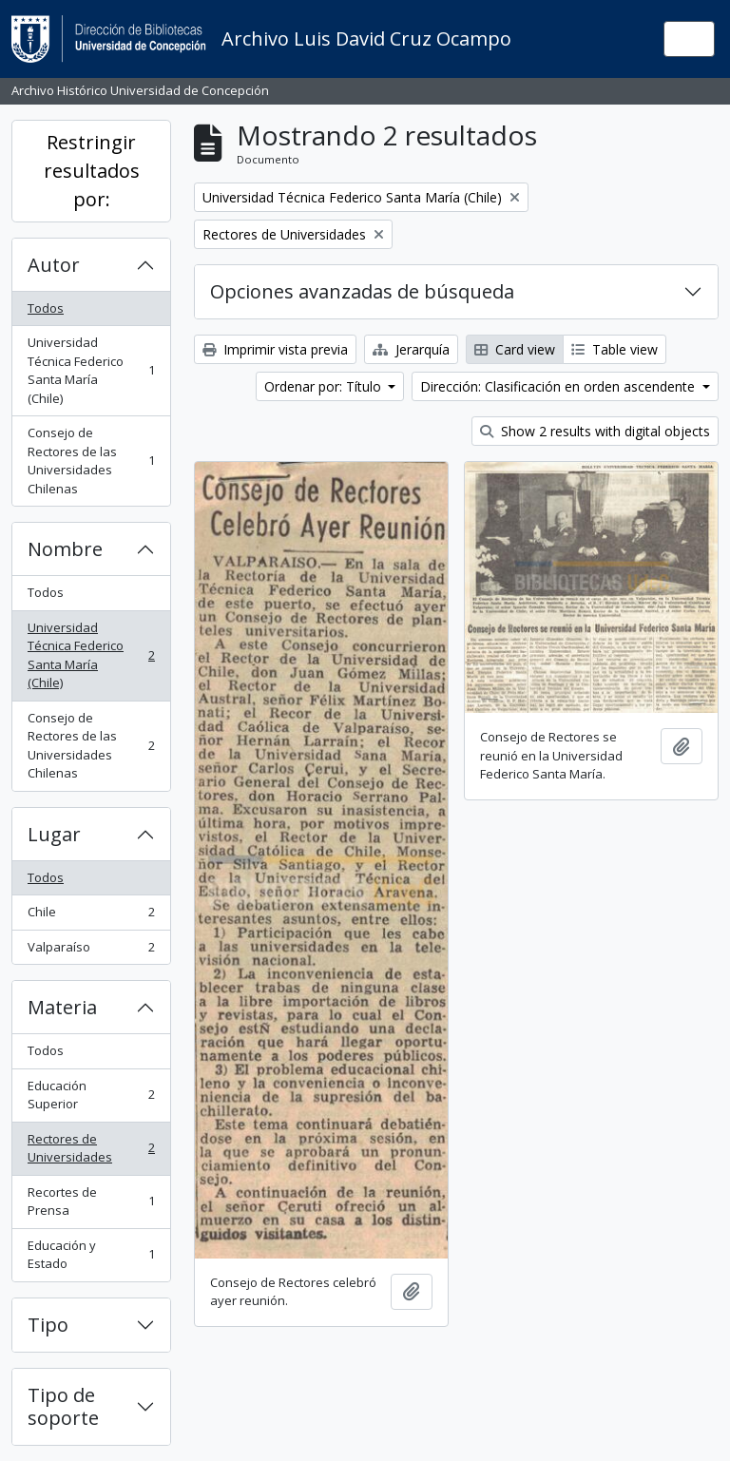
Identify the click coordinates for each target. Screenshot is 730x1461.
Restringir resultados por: (92, 170)
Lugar (54, 834)
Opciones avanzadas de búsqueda (362, 291)
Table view (614, 349)
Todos (46, 308)
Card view (514, 349)
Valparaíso (91, 951)
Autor (54, 265)
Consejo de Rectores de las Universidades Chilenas (91, 460)
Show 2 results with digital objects (595, 431)
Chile (91, 916)
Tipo (48, 1324)
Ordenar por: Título (324, 386)
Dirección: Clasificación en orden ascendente (559, 386)
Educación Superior (91, 1095)
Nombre (65, 549)
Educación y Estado (91, 1255)
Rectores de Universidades (91, 1148)
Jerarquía (411, 349)
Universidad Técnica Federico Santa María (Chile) (91, 370)
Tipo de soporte (63, 1406)
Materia (62, 1007)
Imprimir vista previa (275, 349)
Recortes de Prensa (91, 1201)
